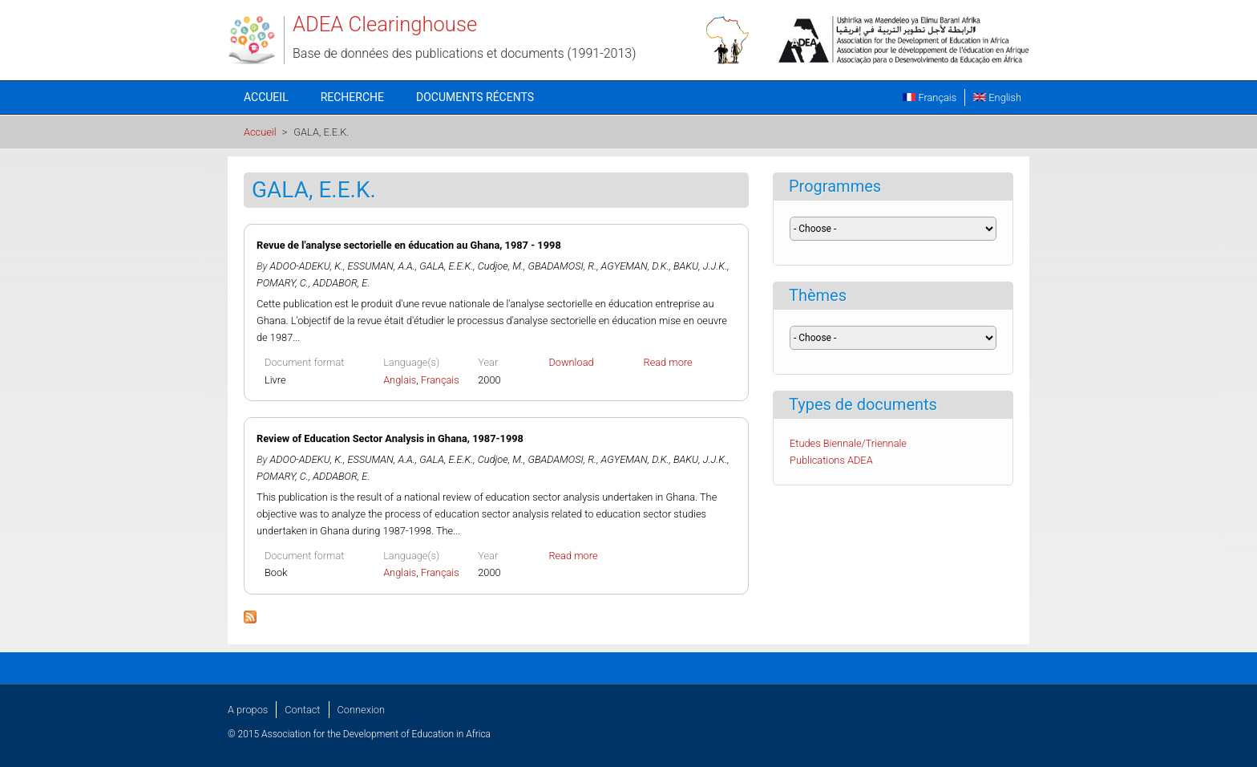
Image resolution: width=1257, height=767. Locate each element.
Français (929, 97)
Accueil (266, 97)
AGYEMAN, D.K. (635, 266)
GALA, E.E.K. (446, 266)
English (997, 97)
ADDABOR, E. (341, 283)
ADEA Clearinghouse (385, 24)
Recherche (352, 97)
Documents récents (475, 97)
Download (570, 362)
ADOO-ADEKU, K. (306, 266)
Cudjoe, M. (500, 266)
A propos (248, 710)
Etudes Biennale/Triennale (848, 443)
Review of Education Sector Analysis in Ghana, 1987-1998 (390, 438)
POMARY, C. (283, 283)
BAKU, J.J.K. (700, 266)
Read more (668, 362)
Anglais (399, 380)
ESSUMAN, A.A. (381, 266)
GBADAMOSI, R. (561, 266)
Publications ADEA (831, 460)
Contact (302, 710)
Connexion (361, 710)
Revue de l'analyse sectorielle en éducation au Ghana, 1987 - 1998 (409, 245)
